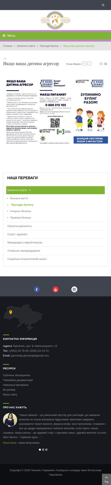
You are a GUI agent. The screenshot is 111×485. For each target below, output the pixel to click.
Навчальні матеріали (15, 384)
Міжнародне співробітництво (24, 242)
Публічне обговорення (16, 375)
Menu (9, 35)
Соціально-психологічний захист (27, 258)
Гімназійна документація (18, 380)
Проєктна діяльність (19, 226)
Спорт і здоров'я (17, 234)
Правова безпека (20, 217)
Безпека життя (19, 198)
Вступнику (9, 389)
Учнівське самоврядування (23, 250)
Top (106, 479)
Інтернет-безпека (20, 211)
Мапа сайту (10, 394)
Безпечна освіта (26, 46)
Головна (7, 46)
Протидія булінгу (49, 46)
